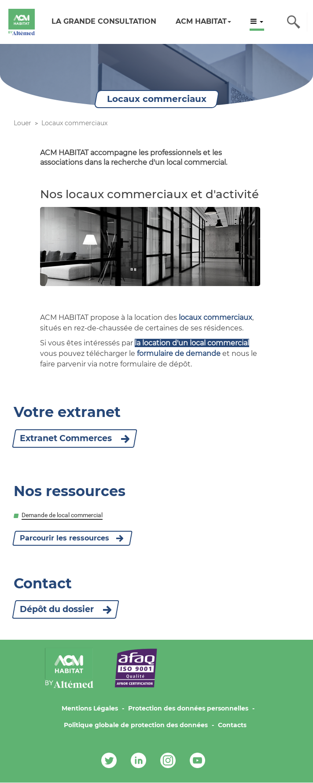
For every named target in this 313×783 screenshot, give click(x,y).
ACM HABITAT (203, 21)
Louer (22, 123)
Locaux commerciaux (74, 123)
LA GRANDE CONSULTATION (104, 21)
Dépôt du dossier (65, 609)
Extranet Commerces (74, 438)
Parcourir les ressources (64, 538)
